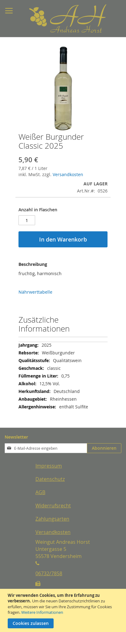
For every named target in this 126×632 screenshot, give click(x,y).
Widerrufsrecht (53, 505)
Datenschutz (50, 479)
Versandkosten (68, 174)
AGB (40, 492)
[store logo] (52, 18)
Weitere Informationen (42, 612)
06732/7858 (48, 573)
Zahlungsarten (52, 518)
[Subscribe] (104, 448)
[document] (64, 610)
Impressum (48, 465)
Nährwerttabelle (35, 292)
